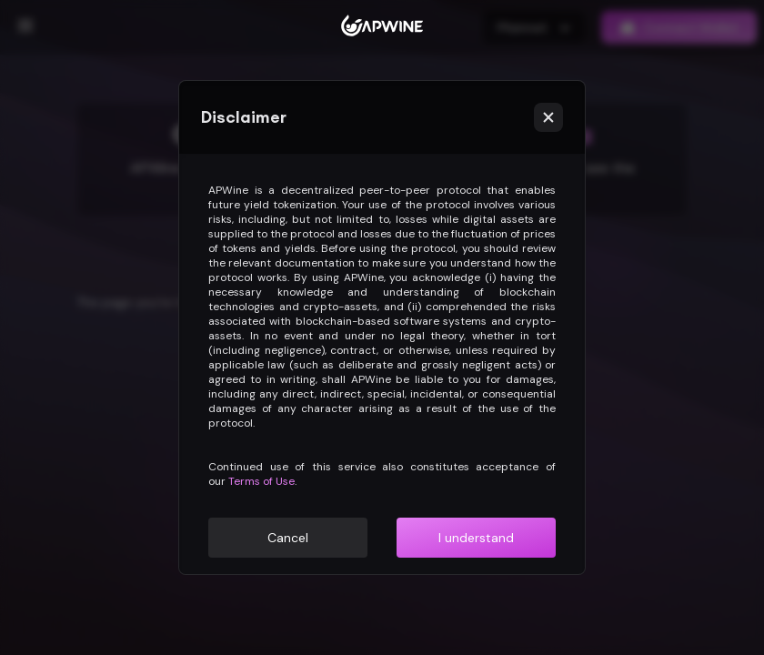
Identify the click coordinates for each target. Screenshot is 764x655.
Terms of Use (261, 481)
